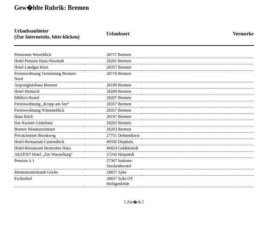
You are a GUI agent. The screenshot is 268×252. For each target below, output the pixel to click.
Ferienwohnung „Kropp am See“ (41, 104)
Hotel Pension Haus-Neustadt (39, 60)
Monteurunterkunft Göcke (36, 172)
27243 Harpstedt (120, 154)
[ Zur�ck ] (134, 202)
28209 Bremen (118, 91)
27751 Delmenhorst (123, 135)
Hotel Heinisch (26, 91)
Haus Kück (23, 116)
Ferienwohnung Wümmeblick (39, 110)
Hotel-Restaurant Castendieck (39, 141)
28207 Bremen (118, 97)
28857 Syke (116, 172)
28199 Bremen (118, 85)
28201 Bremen (118, 60)
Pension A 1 (24, 160)
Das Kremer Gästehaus (33, 122)
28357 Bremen (118, 67)
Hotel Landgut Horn (31, 67)
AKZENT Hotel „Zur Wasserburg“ (43, 154)
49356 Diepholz (119, 141)
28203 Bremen (118, 122)
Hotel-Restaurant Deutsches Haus (42, 148)
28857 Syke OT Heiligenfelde (119, 181)
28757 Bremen (118, 54)
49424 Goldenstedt (122, 148)
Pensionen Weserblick (32, 54)
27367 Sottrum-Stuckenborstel (119, 163)
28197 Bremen (118, 116)
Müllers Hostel (26, 97)
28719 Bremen (118, 73)
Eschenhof (23, 178)
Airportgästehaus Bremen (35, 85)
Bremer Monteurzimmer (34, 129)
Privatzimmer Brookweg (34, 135)
